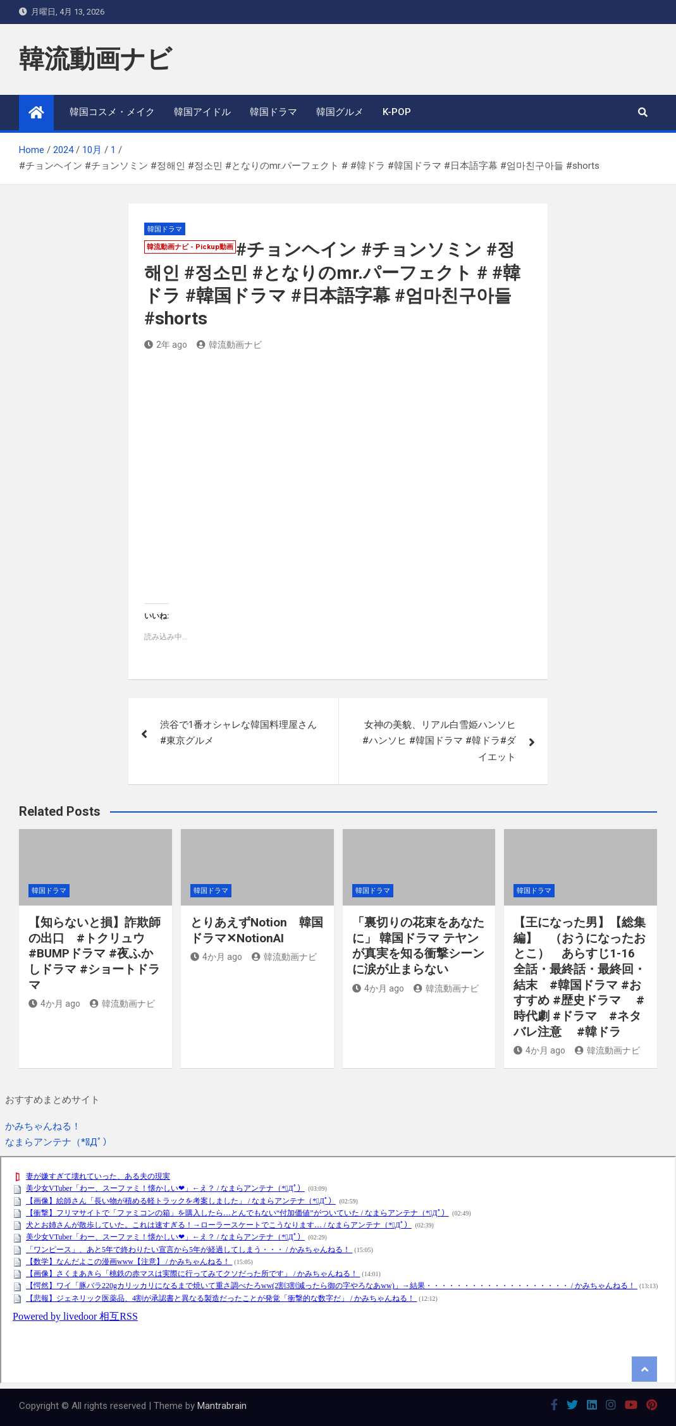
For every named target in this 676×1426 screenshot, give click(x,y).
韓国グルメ (340, 112)
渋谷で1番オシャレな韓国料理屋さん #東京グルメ (238, 733)
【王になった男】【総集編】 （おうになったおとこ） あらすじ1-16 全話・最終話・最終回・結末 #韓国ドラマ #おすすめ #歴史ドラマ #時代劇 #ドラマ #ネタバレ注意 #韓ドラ (580, 977)
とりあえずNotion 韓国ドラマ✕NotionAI (256, 930)
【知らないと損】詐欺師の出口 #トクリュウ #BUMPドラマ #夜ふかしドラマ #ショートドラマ (94, 953)
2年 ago (165, 345)
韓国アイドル (202, 112)
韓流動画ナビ (95, 59)
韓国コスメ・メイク (112, 112)
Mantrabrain (222, 1405)
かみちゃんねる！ (43, 1126)
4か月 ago (54, 1004)
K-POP (397, 112)
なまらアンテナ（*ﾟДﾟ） (58, 1142)
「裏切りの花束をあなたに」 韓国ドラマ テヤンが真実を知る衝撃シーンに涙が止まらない (418, 945)
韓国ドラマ (273, 112)
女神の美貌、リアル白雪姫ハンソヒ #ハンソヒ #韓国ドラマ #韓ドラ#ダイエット (439, 741)
